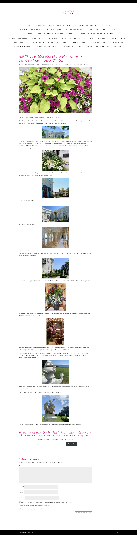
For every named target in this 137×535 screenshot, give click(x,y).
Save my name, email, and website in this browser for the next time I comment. (46, 502)
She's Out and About (46, 46)
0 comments (86, 64)
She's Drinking (116, 42)
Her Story (18, 42)
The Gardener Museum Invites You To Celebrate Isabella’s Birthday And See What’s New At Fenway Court (58, 38)
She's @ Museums (97, 42)
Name (21, 487)
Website (21, 498)
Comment (22, 466)
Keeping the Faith (35, 42)
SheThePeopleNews (26, 64)
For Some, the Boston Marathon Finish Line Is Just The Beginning (51, 29)
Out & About (63, 42)
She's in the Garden (23, 46)
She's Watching (85, 46)
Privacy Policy (110, 29)
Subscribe (71, 444)
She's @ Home (79, 42)
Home (29, 25)
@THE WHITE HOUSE (120, 38)
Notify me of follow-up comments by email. (35, 505)
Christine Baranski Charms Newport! (53, 25)
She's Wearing (103, 46)
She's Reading (67, 46)
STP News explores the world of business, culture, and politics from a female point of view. (68, 34)
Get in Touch (93, 29)
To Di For (118, 46)
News (50, 42)
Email (21, 492)
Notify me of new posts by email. (31, 509)
